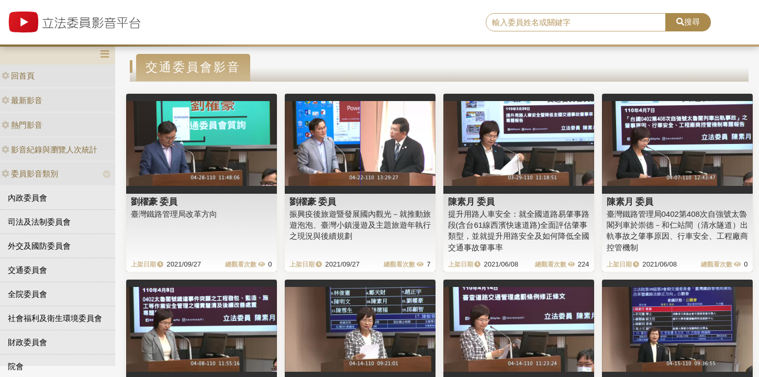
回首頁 (18, 75)
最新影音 (22, 100)
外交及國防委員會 (39, 245)
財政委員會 (27, 342)
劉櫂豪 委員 (154, 201)
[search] (576, 22)
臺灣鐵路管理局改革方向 (174, 213)
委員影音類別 (30, 173)
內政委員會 (27, 197)
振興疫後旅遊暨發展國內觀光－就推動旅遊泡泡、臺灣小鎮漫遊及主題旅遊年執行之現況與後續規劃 (360, 225)
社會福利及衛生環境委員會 (55, 318)
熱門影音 (22, 124)
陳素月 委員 (471, 201)
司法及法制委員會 (39, 221)
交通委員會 (27, 269)
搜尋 (688, 21)
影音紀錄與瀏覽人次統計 (49, 149)
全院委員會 (27, 294)
